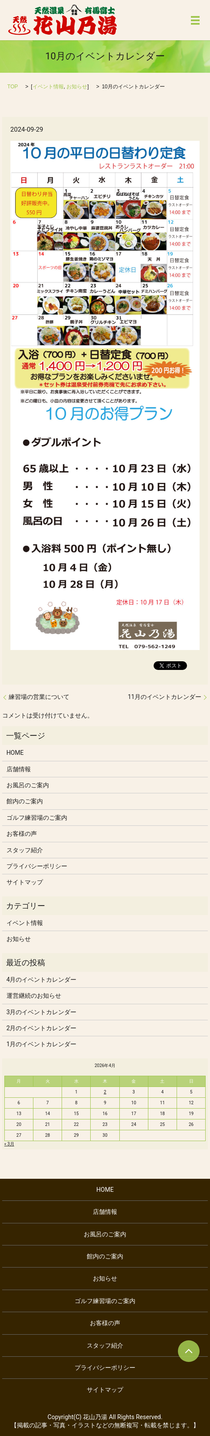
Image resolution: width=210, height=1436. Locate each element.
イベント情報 (48, 87)
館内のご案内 (25, 801)
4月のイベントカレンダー (42, 979)
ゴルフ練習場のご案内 (37, 817)
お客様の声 (22, 833)
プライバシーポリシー (37, 866)
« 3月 (9, 1144)
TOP (12, 87)
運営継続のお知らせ (34, 995)
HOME (15, 752)
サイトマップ (25, 882)
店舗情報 (19, 769)
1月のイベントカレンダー (42, 1044)
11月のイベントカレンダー (164, 696)
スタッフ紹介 (25, 850)
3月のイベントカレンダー (42, 1012)
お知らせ (76, 87)
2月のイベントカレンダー (42, 1028)
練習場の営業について (39, 696)
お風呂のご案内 (28, 785)
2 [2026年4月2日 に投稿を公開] (105, 1092)
